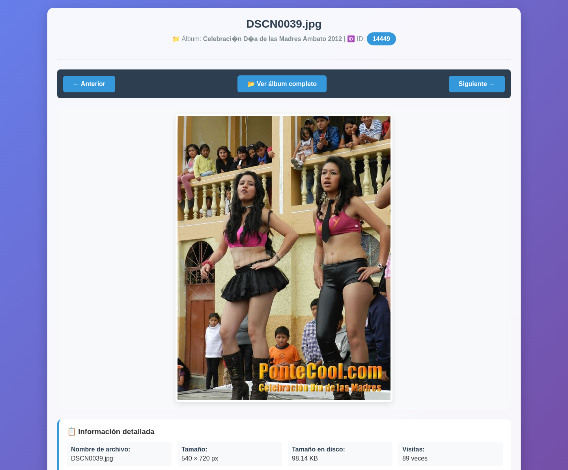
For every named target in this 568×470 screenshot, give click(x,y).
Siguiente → (477, 84)
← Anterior (89, 84)
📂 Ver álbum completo (282, 84)
